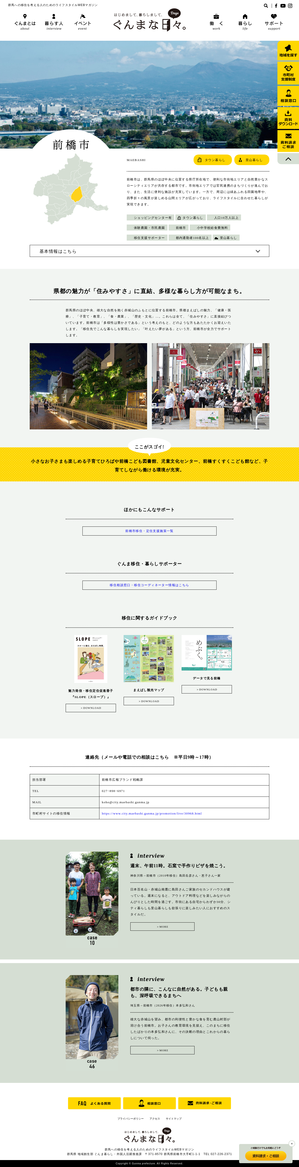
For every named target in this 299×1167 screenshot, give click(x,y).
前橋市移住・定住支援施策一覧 (149, 531)
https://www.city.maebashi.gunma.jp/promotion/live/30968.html (152, 813)
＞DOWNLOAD (90, 707)
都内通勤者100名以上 (192, 238)
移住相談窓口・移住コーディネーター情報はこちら (149, 585)
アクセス (155, 1118)
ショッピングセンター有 (153, 218)
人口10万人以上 (226, 218)
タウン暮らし (193, 218)
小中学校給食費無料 (212, 228)
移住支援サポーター (149, 238)
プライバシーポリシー (130, 1118)
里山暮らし (228, 238)
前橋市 (181, 228)
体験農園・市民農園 (149, 228)
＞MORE (154, 926)
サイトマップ (174, 1118)
